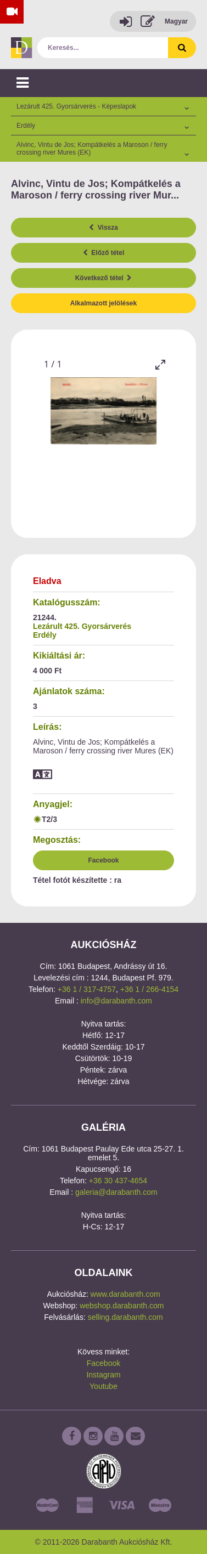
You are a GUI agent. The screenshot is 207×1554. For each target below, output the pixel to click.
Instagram (103, 1374)
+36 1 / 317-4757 (87, 989)
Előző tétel (104, 253)
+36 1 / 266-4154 (149, 989)
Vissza (103, 227)
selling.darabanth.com (125, 1317)
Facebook (103, 860)
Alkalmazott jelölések (103, 303)
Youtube (103, 1386)
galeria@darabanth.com (116, 1192)
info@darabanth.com (116, 1000)
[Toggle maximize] (160, 364)
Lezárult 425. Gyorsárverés (82, 626)
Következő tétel (103, 278)
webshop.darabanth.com (122, 1305)
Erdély (45, 635)
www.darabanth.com (125, 1294)
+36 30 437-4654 (118, 1180)
